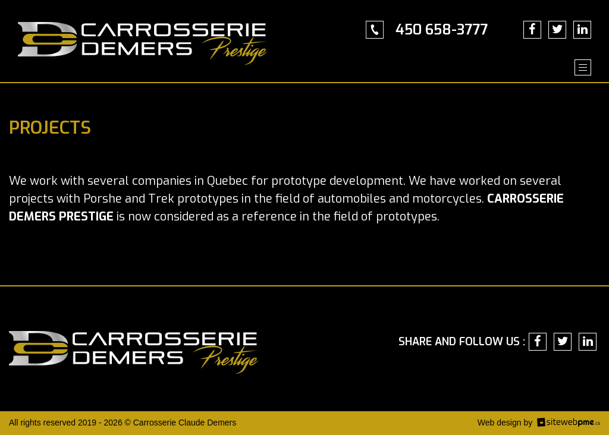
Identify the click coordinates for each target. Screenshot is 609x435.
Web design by (505, 422)
